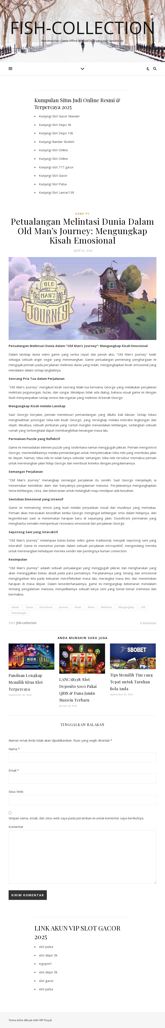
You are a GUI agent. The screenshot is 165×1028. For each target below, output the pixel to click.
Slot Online (60, 150)
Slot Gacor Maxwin (65, 116)
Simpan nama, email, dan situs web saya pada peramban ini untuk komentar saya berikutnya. (76, 818)
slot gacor (46, 981)
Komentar (16, 826)
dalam (15, 607)
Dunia (29, 607)
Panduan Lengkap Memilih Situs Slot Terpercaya (26, 682)
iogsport (45, 963)
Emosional (46, 607)
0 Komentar (148, 623)
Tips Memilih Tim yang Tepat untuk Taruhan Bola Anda (131, 681)
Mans (91, 607)
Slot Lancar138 (63, 192)
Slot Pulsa (59, 184)
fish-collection (26, 623)
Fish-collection (82, 27)
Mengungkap (126, 607)
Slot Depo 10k (62, 133)
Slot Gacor (59, 175)
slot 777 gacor (63, 167)
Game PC (82, 213)
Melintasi (106, 607)
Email (14, 770)
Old (143, 607)
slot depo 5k (48, 955)
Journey (63, 607)
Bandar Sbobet (63, 141)
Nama (14, 749)
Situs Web (16, 791)
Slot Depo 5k (61, 125)
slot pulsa (46, 946)
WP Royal (45, 1020)
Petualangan (18, 613)
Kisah (78, 607)
